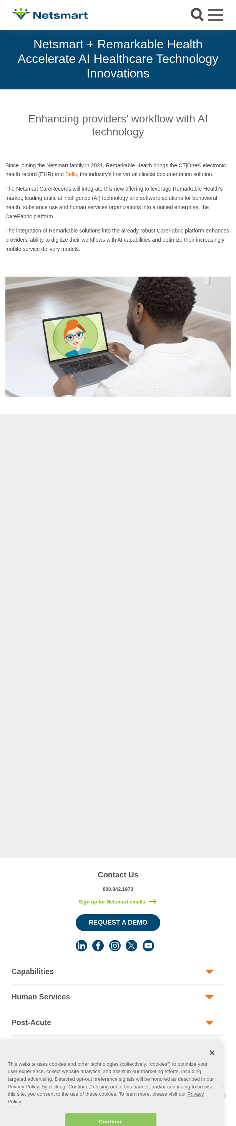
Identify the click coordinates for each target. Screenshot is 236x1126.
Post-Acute (31, 1022)
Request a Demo (118, 922)
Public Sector (36, 1048)
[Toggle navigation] (215, 15)
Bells (71, 174)
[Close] (212, 1062)
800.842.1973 (118, 889)
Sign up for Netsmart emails (112, 902)
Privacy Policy (23, 1096)
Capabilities (33, 971)
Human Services (41, 996)
